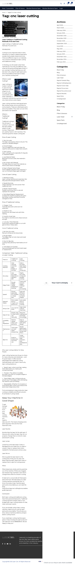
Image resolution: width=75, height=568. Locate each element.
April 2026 (60, 25)
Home (3, 12)
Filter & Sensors (61, 75)
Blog (58, 72)
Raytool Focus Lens (62, 88)
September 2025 (62, 43)
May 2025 (59, 48)
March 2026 (60, 28)
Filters (4, 465)
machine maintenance (10, 33)
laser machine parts (10, 30)
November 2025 (61, 38)
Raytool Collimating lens (64, 83)
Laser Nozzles (6, 429)
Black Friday (60, 70)
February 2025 (61, 51)
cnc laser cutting (9, 23)
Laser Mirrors (6, 453)
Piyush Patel (13, 37)
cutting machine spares (11, 24)
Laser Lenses (6, 441)
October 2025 (61, 41)
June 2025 (60, 46)
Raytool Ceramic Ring (63, 80)
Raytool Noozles (61, 93)
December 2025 (61, 35)
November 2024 (61, 59)
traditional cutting (10, 35)
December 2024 (61, 56)
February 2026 (61, 30)
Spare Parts (60, 96)
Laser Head (60, 78)
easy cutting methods (10, 26)
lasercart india (9, 32)
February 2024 (61, 62)
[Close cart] (46, 283)
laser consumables (10, 28)
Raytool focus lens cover (64, 91)
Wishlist (67, 3)
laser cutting (20, 28)
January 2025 (61, 54)
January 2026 (61, 33)
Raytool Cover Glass (62, 85)
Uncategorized (61, 99)
